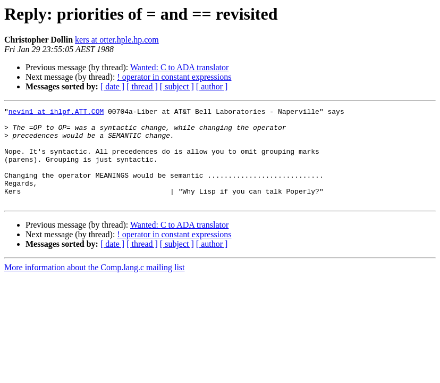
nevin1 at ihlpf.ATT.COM (56, 113)
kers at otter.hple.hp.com (117, 39)
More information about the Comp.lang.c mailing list (94, 286)
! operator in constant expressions (174, 76)
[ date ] (112, 86)
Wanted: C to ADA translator (179, 67)
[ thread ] (142, 86)
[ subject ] (177, 86)
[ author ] (212, 86)
